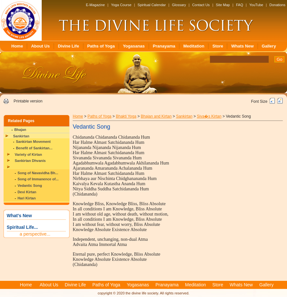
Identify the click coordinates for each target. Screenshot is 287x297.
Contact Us (200, 5)
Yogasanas (134, 46)
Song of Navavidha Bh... (37, 173)
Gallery (269, 46)
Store (217, 46)
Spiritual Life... (22, 227)
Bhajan (20, 130)
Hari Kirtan (26, 198)
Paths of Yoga (101, 46)
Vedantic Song (29, 185)
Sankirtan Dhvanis (30, 161)
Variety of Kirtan (28, 154)
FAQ (239, 5)
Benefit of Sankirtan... (34, 148)
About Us (40, 46)
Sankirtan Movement (33, 141)
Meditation (193, 46)
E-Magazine (95, 5)
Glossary (179, 5)
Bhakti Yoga (126, 116)
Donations (277, 5)
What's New (19, 215)
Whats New (242, 46)
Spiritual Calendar (152, 5)
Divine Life (68, 46)
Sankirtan (21, 136)
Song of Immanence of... (37, 179)
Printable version (28, 101)
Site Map (223, 5)
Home (17, 46)
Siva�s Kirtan (209, 116)
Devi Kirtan (26, 192)
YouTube (256, 5)
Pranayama (164, 46)
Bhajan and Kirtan (156, 116)
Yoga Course (121, 5)
